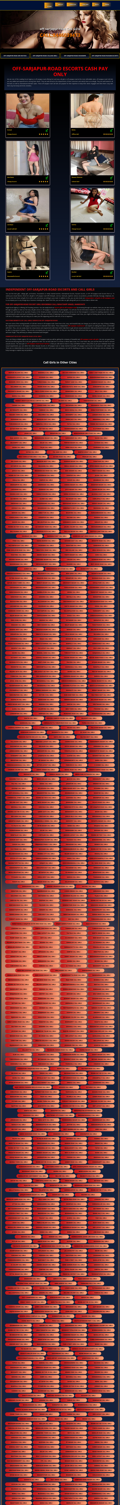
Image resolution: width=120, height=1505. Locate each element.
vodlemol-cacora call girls (46, 1413)
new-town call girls (73, 614)
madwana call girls (101, 413)
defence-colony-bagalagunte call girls (87, 1254)
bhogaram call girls (73, 1212)
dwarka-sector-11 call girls (18, 1193)
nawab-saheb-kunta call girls (101, 1455)
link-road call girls (101, 1137)
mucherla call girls (73, 1282)
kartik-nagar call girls (74, 511)
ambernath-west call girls (73, 413)
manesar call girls (46, 1492)
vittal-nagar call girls (19, 1179)
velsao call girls (73, 633)
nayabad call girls (73, 1044)
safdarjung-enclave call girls (73, 1361)
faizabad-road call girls (101, 1469)
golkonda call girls (18, 801)
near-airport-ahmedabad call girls (60, 1263)
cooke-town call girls (18, 1319)
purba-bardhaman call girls (101, 1245)
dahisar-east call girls (18, 745)
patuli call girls (73, 329)
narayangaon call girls (18, 497)
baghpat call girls (18, 553)
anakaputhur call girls (46, 1380)
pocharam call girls (73, 773)
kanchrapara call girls (18, 600)
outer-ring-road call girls (74, 1105)
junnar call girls (101, 1291)
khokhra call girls (46, 932)
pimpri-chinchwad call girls (46, 834)
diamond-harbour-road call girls (32, 1324)
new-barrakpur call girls (46, 581)
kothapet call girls (18, 563)
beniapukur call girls (101, 778)
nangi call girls (73, 731)
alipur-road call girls (101, 1343)
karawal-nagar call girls (46, 1133)
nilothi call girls (46, 852)
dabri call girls (46, 1282)
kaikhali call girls (46, 1268)
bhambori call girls (73, 1380)
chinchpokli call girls (18, 838)
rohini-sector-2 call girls (18, 381)
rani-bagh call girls (46, 969)
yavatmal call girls (18, 460)
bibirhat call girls (74, 553)
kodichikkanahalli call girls (73, 768)
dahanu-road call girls (101, 997)
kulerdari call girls (46, 511)
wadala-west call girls (18, 1441)
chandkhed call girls (101, 988)
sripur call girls (87, 1203)
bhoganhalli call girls (45, 586)
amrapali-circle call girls (46, 329)
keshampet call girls (73, 320)
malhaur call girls (46, 651)
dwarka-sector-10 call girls (46, 1277)
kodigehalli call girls (18, 544)
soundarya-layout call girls (18, 282)
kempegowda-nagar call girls (46, 1217)
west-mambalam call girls (73, 1034)
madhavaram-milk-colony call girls (55, 1151)
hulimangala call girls (73, 1427)
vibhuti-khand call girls (46, 862)
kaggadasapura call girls (46, 1488)
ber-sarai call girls (18, 722)
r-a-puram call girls (101, 334)
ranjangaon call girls (18, 899)
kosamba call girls (101, 693)
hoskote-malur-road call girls (32, 1259)
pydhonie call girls (101, 614)
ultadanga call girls (101, 848)
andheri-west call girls (18, 1249)
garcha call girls (73, 609)
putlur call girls (18, 1147)
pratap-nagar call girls (101, 577)
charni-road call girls (73, 647)
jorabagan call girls (18, 1025)
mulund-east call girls (18, 708)
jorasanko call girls (73, 1422)
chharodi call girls (101, 969)
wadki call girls (63, 974)
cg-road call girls (101, 348)
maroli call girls (18, 301)
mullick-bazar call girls (73, 437)
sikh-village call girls (73, 455)
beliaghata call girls (46, 479)
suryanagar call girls (18, 493)
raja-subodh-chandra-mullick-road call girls (32, 992)
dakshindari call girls (60, 1259)
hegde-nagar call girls (101, 1357)
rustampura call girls (46, 516)
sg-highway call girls (73, 778)
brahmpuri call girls (101, 703)
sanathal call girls (46, 1240)
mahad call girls (88, 1324)
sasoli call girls (46, 1408)
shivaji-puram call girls (19, 904)
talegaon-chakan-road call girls (60, 955)
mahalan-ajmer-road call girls (19, 1105)
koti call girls (46, 843)
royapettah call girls (101, 661)
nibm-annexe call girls (63, 1189)
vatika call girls (32, 357)
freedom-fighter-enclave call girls (32, 642)
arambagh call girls (101, 385)
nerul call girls (101, 1287)
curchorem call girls (18, 871)
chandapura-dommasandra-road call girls (90, 1151)
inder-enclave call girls (46, 684)
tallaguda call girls (18, 647)
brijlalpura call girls (18, 1338)
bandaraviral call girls (101, 745)
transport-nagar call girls (101, 497)
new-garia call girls (74, 479)
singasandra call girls (18, 1371)
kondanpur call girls (101, 292)
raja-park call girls (73, 885)
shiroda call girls (46, 871)
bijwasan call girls (18, 922)
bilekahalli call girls (46, 1399)
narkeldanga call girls (18, 820)
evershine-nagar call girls (46, 465)
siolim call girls (46, 736)
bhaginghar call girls (46, 413)
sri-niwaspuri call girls (18, 1240)
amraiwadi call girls (101, 796)
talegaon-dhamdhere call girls (25, 1151)
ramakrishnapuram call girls (101, 282)
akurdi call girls (73, 577)
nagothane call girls (18, 1408)
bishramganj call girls (73, 1119)
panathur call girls (101, 367)
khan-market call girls (46, 1114)
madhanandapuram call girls (101, 862)
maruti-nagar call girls (46, 488)
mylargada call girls (46, 693)
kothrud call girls (93, 992)
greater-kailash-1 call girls (46, 946)
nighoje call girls (46, 894)
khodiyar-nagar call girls (101, 390)
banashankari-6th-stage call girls (60, 474)
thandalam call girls (73, 834)
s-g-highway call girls (73, 843)
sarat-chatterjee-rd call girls (101, 278)
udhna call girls (73, 497)
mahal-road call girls (73, 675)
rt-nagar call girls (73, 1347)
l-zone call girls (46, 633)
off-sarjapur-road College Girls (45, 56)
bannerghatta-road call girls (73, 880)
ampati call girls (59, 1184)
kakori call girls (18, 427)
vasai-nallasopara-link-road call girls (32, 876)
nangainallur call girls (46, 1053)
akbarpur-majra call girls (18, 726)
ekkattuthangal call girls (46, 549)
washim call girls (88, 1100)
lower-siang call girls (73, 1193)
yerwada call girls (46, 1161)
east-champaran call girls (32, 1203)
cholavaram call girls (101, 1380)
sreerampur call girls (18, 390)
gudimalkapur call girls (73, 1095)
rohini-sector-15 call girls (73, 1291)
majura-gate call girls (18, 577)
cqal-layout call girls (46, 838)
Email (106, 4)
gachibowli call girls (18, 404)
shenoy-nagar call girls (101, 409)
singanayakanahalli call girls (18, 479)
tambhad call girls (46, 315)
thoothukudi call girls (101, 530)
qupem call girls (73, 282)
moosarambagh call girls (101, 432)
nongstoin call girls (18, 862)
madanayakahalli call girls (88, 1020)
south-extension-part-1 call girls (87, 1226)
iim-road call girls (101, 1086)
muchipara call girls (73, 311)
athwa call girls (18, 1137)
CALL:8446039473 (60, 35)
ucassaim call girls (73, 1245)
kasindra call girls (46, 301)
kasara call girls (46, 848)
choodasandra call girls (73, 1268)
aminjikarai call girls (18, 1473)
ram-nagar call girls (101, 843)
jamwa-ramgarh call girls (46, 595)
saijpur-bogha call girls (18, 1217)
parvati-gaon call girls (18, 824)
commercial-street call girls (18, 703)
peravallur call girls (101, 852)
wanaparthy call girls (58, 1091)
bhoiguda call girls (101, 1147)
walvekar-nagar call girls (101, 605)
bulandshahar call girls (18, 759)
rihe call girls (73, 1483)
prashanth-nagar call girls (18, 296)
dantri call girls (30, 623)
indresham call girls (46, 605)
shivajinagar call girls (18, 1287)
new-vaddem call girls (46, 530)
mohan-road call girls (18, 941)
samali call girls (73, 764)
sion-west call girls (46, 820)
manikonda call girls (73, 296)
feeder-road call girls (46, 292)
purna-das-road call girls (92, 628)
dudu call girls (101, 460)
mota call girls (74, 1338)
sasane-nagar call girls (73, 563)
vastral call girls (89, 792)
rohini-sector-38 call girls (101, 806)
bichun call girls (101, 866)
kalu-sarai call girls (46, 1105)
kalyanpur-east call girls (18, 451)
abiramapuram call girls (46, 1389)
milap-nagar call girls (73, 530)
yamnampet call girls (101, 516)
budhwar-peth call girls (46, 437)
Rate (94, 4)
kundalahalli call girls (18, 423)
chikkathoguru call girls (46, 399)
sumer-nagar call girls (101, 1352)
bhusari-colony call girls (101, 1006)
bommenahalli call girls (87, 1310)
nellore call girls (62, 1081)
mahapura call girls (58, 339)
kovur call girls (73, 385)
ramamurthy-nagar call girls (101, 656)
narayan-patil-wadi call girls (73, 292)
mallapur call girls (101, 946)
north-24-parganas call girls (101, 591)
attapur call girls (46, 1287)
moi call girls (73, 824)
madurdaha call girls (73, 1231)
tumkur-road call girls (101, 834)
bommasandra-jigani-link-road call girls (87, 1142)
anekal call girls (101, 1347)
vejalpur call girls (31, 1091)
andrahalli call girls (73, 908)
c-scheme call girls (101, 670)
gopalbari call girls (101, 1483)
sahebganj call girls (27, 628)
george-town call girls (18, 1067)
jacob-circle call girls (73, 1371)
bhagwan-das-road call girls (46, 376)
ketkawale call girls (101, 1464)
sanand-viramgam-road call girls (60, 792)
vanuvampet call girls (61, 1431)
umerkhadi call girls (18, 409)
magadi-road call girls (73, 1366)
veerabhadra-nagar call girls (46, 343)
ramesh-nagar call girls (101, 1436)
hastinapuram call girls (90, 974)
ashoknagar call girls (101, 908)
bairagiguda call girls (30, 792)
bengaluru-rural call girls (46, 1333)
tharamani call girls (101, 782)
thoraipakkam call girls (18, 736)
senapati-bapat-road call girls (101, 675)
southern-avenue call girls (56, 1072)
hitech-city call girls (18, 764)
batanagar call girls (46, 964)
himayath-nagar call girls (46, 539)
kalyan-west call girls (89, 642)
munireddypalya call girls (46, 1030)
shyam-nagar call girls (73, 1399)
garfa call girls (101, 665)
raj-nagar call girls (73, 404)
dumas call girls (46, 1137)
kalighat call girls (18, 857)
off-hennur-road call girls (73, 983)
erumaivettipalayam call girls (73, 1235)
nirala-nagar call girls (73, 371)
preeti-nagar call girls (101, 376)
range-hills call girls (101, 1119)
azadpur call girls (101, 950)
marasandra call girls (46, 1109)
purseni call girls (73, 1062)
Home (40, 6)
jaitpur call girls (73, 1030)
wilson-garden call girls (46, 890)
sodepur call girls (74, 381)
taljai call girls (46, 353)
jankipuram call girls (90, 1263)
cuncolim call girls (46, 722)
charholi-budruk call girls (18, 633)
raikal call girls (46, 689)
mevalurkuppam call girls (18, 778)
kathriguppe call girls (18, 315)
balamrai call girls (101, 539)
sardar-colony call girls (101, 913)
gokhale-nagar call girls (46, 563)
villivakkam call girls (46, 507)
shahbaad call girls (29, 441)
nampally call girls (73, 549)
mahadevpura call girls (46, 698)
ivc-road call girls (87, 637)
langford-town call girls (46, 1338)
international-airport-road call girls (32, 1189)
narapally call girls (101, 572)
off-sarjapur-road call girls (89, 244)
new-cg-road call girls (73, 1058)
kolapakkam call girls (73, 787)
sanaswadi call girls (18, 502)
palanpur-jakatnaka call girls (18, 848)
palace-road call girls (101, 708)
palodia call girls (73, 567)
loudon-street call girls (18, 1119)
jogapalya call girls (46, 661)
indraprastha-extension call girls (87, 1016)
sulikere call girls (74, 469)
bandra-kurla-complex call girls (32, 1221)
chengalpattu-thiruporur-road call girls (60, 628)
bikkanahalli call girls (101, 722)
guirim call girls (73, 1319)
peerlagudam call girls (73, 493)
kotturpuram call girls (101, 1492)
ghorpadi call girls (73, 1109)
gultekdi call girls (18, 932)
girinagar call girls (101, 773)
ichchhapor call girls (88, 1039)
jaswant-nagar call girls (73, 904)
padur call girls (18, 787)
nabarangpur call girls (18, 773)
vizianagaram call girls (73, 334)
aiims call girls (101, 1034)
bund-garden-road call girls (74, 1170)
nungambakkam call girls (101, 418)
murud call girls (46, 1445)
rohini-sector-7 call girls (101, 740)
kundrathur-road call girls (73, 810)
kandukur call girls (101, 451)
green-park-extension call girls (87, 679)
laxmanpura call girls (18, 619)
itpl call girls (46, 1366)
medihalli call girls (18, 712)
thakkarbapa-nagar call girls (101, 647)
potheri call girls (18, 1006)
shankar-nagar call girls (101, 287)
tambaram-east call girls (18, 1422)
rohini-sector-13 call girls (18, 1235)
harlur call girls (101, 427)
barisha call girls (18, 418)
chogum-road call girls (101, 904)
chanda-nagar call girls (46, 1170)
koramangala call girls (101, 1282)
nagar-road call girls (46, 787)
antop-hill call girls (18, 1086)
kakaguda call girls (31, 1020)
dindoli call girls (73, 988)
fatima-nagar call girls (18, 483)
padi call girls (101, 1123)
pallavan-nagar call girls (101, 633)
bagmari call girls (74, 1128)
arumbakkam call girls (18, 1231)
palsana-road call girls (18, 1413)
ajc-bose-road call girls (46, 885)
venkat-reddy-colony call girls (32, 1207)
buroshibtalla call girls (46, 572)
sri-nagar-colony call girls (73, 922)
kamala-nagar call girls (59, 679)
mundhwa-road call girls (73, 619)
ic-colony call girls (18, 1170)
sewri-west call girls (73, 1217)
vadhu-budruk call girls (46, 446)
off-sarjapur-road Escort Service (38, 249)
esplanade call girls (46, 1156)
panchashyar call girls (92, 306)
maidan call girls (46, 525)
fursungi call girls (18, 1161)
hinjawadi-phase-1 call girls (46, 750)
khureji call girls (101, 1445)
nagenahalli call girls (46, 591)
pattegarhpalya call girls (73, 913)
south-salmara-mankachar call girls (30, 1315)
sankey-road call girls (73, 1067)
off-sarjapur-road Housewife (75, 56)
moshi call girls (101, 717)
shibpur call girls (73, 857)
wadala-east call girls (18, 1469)
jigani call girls (30, 339)
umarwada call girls (46, 390)
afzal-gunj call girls (18, 586)
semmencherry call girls (101, 1450)
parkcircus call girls (74, 670)
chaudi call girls (18, 750)
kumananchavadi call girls (29, 1072)
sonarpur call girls (46, 423)
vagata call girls (101, 927)
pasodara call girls (18, 866)
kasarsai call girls (18, 1492)
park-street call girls (73, 1165)
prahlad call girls (89, 362)
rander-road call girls (73, 1048)
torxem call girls (101, 1273)
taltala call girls (74, 838)
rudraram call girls (18, 325)
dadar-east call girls (60, 1100)
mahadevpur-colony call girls (46, 745)
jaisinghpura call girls (46, 1062)
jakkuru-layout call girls (73, 740)
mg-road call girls (18, 978)
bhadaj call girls (101, 759)
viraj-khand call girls (63, 876)
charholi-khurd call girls (18, 1212)
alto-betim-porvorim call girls (46, 1473)
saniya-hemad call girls (46, 675)
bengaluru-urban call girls (18, 1133)
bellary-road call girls (46, 1436)
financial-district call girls (73, 1179)
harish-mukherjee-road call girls (32, 1039)
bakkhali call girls (46, 609)
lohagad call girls (101, 1105)
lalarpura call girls (46, 614)
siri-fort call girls (18, 1034)
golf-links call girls (101, 553)
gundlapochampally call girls (101, 764)
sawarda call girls (46, 502)
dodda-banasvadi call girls (73, 894)
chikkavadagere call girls (18, 1175)
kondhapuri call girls (101, 1305)
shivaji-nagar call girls (18, 1062)
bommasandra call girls (101, 1235)
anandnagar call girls (101, 1025)
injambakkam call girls (46, 796)
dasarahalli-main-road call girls (87, 1091)
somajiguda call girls (46, 866)
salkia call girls (101, 343)
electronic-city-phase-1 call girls (60, 1020)
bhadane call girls (18, 530)
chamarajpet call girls (101, 1067)
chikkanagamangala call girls (18, 670)
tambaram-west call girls (46, 1441)
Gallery (82, 4)
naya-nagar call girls (46, 708)
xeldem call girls (65, 306)
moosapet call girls (18, 1277)
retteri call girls (46, 334)
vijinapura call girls (18, 796)
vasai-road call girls (46, 922)
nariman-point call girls (56, 441)
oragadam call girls (73, 750)
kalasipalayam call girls (73, 516)
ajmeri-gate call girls (46, 717)
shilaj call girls (18, 385)
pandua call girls (101, 1198)
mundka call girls (101, 423)
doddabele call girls (18, 969)
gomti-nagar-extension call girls (32, 1431)
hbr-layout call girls (73, 941)
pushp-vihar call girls (18, 843)
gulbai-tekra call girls (46, 1006)
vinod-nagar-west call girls (18, 609)
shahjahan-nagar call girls (18, 1245)
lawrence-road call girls (73, 1273)
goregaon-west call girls (60, 1203)
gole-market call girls (46, 988)
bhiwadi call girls (73, 535)
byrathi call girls (73, 1436)
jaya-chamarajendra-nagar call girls (87, 1072)
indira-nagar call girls (101, 301)
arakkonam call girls (18, 913)
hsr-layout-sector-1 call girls (46, 577)
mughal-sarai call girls (46, 558)
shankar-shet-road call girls (73, 806)
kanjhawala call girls (101, 558)
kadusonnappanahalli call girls (30, 1263)
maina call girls (18, 353)
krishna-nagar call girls (18, 465)
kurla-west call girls (46, 782)
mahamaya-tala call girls (101, 311)
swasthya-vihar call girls (46, 455)
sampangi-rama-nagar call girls (87, 1385)
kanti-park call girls (46, 567)
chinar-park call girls (56, 1254)
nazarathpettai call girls (18, 768)
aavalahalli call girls (101, 941)
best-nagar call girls (101, 1441)
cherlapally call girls (101, 404)
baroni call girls (46, 1231)
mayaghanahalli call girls (18, 885)
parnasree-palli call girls (91, 1189)
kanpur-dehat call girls (87, 357)
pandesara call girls (46, 904)
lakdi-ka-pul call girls (18, 806)
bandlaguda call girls (87, 1076)
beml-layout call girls (101, 1361)
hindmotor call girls (101, 689)
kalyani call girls (73, 423)
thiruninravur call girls (18, 329)
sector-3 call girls (46, 600)
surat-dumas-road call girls (18, 927)
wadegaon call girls (46, 1455)
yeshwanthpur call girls (101, 1179)
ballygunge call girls (18, 437)
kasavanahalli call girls (46, 1427)
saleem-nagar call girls (101, 1394)
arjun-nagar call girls (18, 521)
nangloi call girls (19, 1030)
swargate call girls (73, 595)
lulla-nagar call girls (73, 539)
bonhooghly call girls (101, 549)
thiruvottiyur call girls (73, 558)
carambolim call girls (101, 1217)
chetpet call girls (46, 899)
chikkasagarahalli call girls (101, 521)
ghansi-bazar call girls (74, 946)
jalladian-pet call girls (73, 1156)
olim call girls (18, 960)
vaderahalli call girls (73, 572)
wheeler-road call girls (73, 1413)
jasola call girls (18, 376)
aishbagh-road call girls (101, 465)
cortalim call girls (46, 740)
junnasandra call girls (18, 656)
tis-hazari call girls (28, 1254)
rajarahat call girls (46, 960)
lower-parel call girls (46, 311)
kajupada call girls (73, 1464)
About (53, 4)
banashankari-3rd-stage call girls (54, 1417)
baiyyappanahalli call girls (73, 890)
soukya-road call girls (89, 1431)
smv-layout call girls (101, 1133)
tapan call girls (101, 1053)
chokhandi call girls (101, 1161)
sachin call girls (46, 1193)
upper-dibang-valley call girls (101, 371)
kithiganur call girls (46, 1450)
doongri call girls (46, 282)
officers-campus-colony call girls (60, 623)
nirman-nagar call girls (73, 605)
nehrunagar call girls (73, 1296)
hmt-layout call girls (101, 1011)
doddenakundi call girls (101, 619)
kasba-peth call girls (73, 1488)
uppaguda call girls (46, 857)
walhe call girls (46, 1357)
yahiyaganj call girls (74, 997)
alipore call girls (73, 1147)
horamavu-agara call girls (73, 427)
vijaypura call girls (18, 1011)
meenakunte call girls (73, 717)
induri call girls (101, 1156)
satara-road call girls (62, 362)
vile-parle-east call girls (101, 600)
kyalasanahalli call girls (18, 1450)
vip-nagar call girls (46, 665)
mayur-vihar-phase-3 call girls (101, 563)
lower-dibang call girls (73, 796)
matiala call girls (74, 502)
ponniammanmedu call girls (18, 1165)
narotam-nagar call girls (73, 820)
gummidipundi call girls (61, 1221)
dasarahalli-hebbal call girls (46, 726)
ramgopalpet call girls (101, 815)
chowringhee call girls (46, 409)
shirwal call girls (101, 1371)
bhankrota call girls (60, 637)
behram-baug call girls (25, 1417)
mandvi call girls (101, 750)
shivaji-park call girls (101, 488)
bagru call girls (101, 1249)
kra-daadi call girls (18, 367)
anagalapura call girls (101, 1389)
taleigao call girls (73, 745)
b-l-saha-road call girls (101, 768)
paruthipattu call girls (73, 1403)
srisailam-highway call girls (18, 852)
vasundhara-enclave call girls (101, 1422)
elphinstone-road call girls (46, 997)
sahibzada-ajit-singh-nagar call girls (87, 441)
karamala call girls (45, 278)
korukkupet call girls (101, 684)
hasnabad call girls (46, 451)
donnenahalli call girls (101, 1399)
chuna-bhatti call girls (31, 1226)
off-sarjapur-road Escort (76, 231)
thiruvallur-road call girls (18, 1333)
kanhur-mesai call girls (101, 1296)
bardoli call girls (101, 581)
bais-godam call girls (73, 376)
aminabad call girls (101, 651)
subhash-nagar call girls (46, 908)
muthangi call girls (46, 801)
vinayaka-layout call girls (46, 647)
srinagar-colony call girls (18, 1305)
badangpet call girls (101, 871)
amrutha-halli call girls (60, 1207)
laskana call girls (46, 1305)
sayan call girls (73, 1287)
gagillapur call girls (101, 1165)
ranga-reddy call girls (101, 820)
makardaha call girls (46, 1119)
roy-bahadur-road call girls (101, 507)
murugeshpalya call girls (101, 1030)
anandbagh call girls (73, 1455)
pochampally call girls (18, 595)
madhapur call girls (31, 679)
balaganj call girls (46, 371)
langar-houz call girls (101, 320)
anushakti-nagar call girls (73, 488)
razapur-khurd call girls (46, 535)
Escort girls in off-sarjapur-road (66, 213)
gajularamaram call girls (96, 829)
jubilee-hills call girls (73, 722)
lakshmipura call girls (18, 511)
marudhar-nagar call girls (45, 1422)
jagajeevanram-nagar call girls (32, 1100)
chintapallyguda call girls (46, 1086)
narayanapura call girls (73, 1394)
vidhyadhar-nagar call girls (73, 409)
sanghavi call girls (101, 1170)
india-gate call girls (46, 1025)
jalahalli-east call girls (101, 399)
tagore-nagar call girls (73, 1333)
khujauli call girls (101, 731)
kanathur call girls (73, 1469)
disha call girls (18, 1128)
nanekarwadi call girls (101, 880)
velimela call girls (73, 1002)
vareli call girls (29, 1478)
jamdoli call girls (101, 1403)
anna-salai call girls (73, 353)
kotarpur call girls (18, 371)
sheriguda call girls (18, 1343)
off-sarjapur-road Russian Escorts (105, 56)
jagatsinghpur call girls (45, 1235)
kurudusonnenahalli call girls (73, 586)
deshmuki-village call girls (73, 801)
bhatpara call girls (18, 1361)
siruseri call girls (101, 1277)
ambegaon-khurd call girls (73, 960)
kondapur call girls (59, 1310)
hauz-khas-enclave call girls (101, 936)
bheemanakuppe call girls (45, 493)
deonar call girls (46, 913)
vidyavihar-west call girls (46, 469)
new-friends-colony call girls (101, 1231)
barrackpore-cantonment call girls (32, 1081)
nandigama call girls (73, 736)
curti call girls (46, 1179)
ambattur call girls (46, 418)
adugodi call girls (66, 992)
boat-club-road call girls (46, 1361)
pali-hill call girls (18, 689)
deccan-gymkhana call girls (73, 278)
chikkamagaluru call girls (101, 1488)
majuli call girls (46, 544)
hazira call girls (18, 558)
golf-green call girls (101, 899)
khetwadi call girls (73, 1352)
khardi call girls (61, 1324)
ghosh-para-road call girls (101, 1375)
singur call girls (101, 1048)
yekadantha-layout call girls (101, 932)
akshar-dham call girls (18, 1483)
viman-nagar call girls (73, 1086)
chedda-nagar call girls (73, 390)
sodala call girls (73, 1459)
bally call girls (101, 296)
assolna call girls (18, 1389)
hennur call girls (55, 1142)
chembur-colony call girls (18, 675)
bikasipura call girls (18, 665)
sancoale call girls (46, 712)
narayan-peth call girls (73, 712)
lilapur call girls (73, 661)
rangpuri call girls (101, 698)
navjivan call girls (73, 1329)
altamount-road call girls (46, 432)
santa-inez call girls (62, 642)
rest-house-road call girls (101, 469)
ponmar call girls (18, 1357)
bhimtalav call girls (18, 740)
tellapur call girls (46, 1095)
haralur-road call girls (101, 1338)
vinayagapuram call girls (18, 1375)
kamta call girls (30, 1016)
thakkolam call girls (46, 1352)
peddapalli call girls (18, 918)
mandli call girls (74, 1473)
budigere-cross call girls (18, 287)
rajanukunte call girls (18, 950)
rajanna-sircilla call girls (46, 1403)
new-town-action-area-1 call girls (32, 362)
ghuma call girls (73, 866)
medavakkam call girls (46, 1048)
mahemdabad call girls (18, 469)
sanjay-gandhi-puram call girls (68, 829)
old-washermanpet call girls (18, 1366)
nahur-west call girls (18, 894)
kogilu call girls (73, 521)
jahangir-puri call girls (74, 950)
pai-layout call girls (46, 553)
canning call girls (18, 1296)
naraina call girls (19, 1282)
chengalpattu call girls (73, 852)
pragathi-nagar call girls (18, 1058)
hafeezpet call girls (73, 726)
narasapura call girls (18, 1002)
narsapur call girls (101, 525)
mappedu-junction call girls (101, 437)
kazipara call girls (46, 1347)
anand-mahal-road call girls (46, 1375)
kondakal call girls (73, 815)
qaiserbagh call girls (46, 381)
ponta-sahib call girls (101, 1333)
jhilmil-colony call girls (73, 432)
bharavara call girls (32, 1184)
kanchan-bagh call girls (18, 810)
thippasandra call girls (46, 521)
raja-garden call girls (18, 343)
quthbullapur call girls (46, 1034)
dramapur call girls (18, 572)
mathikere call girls (101, 1114)
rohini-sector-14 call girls (101, 1329)
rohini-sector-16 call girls (88, 1207)
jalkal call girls (101, 381)
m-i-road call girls (46, 941)
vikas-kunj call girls (18, 525)
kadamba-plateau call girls (73, 591)
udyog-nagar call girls (73, 651)
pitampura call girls (46, 1291)
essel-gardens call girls (46, 1464)
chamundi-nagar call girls (73, 1240)
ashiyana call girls (73, 703)
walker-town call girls (18, 320)
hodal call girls (101, 511)
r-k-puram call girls (18, 754)
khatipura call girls (73, 1161)
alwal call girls (18, 614)
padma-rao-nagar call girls (101, 329)
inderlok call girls (73, 1408)
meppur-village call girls (18, 278)
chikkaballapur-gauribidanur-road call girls (89, 1417)
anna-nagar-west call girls (73, 693)
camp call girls (18, 1459)
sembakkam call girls (73, 1357)
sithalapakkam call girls (18, 988)
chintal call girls (101, 1175)
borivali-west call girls (18, 1352)
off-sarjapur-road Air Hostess (15, 56)
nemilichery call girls (101, 1427)
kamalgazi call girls (73, 325)
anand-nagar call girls (46, 460)
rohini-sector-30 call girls (61, 1315)
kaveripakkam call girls (18, 591)
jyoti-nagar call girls (73, 395)
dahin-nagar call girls (88, 1259)
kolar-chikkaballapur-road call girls (59, 1478)
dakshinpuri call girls (18, 651)
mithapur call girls (46, 778)
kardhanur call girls (73, 343)
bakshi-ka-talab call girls (46, 936)
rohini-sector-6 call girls (46, 703)
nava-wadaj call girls (73, 315)
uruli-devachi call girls (101, 455)
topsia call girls (18, 1268)
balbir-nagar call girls (73, 759)
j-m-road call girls (18, 936)
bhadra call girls (46, 1198)
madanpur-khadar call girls (101, 1408)
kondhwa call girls (101, 1459)
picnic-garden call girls (73, 1375)
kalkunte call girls (88, 623)
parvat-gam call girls (73, 287)
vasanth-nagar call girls (101, 479)
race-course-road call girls (46, 296)
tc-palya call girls (18, 731)
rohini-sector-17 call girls (101, 1095)
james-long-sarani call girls (46, 1212)
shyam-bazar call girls (18, 1380)
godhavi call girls (18, 413)
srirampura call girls (18, 539)
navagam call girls (46, 754)
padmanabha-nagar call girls (73, 1025)
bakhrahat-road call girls (32, 1076)
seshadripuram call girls (18, 1427)
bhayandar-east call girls (73, 507)
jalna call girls (74, 1492)
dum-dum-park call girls (73, 600)
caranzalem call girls (18, 1464)
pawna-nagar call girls (89, 955)
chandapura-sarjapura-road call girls (32, 974)
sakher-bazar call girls (101, 395)
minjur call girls (101, 1473)
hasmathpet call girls (89, 474)
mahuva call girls (28, 1142)
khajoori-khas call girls (46, 483)
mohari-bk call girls (73, 544)
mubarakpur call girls (46, 824)
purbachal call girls (18, 581)
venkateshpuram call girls (101, 315)
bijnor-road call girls (46, 1147)
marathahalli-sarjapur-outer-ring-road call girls (31, 829)
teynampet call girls (18, 661)
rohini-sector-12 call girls (73, 1441)
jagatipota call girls (46, 1011)
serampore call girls (73, 483)
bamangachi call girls (73, 1389)
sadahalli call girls (73, 932)
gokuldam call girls (101, 544)
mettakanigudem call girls (18, 1114)
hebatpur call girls (101, 857)
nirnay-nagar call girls (101, 595)
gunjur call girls (46, 768)
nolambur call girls (18, 292)
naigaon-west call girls (46, 367)
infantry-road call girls (101, 446)
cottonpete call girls (18, 1455)
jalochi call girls (73, 684)
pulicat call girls (46, 1123)
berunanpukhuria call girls (18, 1329)
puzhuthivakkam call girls (18, 549)
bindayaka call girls (46, 950)
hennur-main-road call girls (18, 880)
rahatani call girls (73, 451)
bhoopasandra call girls (46, 1343)
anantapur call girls (46, 1245)
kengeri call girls (46, 815)
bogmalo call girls (101, 885)
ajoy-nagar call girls (101, 1212)
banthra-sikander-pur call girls (59, 1301)
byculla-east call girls (46, 983)
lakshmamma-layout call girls (101, 493)
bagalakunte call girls (73, 1053)
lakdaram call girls (18, 395)
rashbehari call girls (46, 1296)
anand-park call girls (73, 1277)
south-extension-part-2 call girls (90, 1315)
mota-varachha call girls (73, 1114)
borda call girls (73, 1137)
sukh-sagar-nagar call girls (46, 880)
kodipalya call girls (18, 605)
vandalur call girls (73, 848)
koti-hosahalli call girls (18, 698)
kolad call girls (46, 348)
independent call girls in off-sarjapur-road (99, 203)
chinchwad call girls (90, 1478)
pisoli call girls (58, 1226)
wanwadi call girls (46, 395)
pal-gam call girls (60, 357)
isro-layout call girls (101, 1319)
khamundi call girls (61, 1039)
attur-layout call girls (46, 670)
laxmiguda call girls (18, 1445)
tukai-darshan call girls (87, 1184)
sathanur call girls (73, 525)
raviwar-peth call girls (18, 567)
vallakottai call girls (30, 955)
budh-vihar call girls (101, 1128)
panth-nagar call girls (74, 460)
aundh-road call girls (101, 1002)
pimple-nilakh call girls (46, 1128)
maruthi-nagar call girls (18, 1048)
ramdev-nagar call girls (46, 1058)
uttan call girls (18, 1109)
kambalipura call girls (46, 497)
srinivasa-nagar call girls (46, 1273)
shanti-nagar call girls (101, 960)
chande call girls (18, 311)
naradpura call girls (101, 502)
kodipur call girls (73, 918)
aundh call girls (30, 474)
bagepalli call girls (18, 1291)
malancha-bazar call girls (101, 535)
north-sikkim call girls (101, 838)
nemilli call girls (18, 1399)
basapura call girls (73, 418)
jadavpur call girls (58, 1016)
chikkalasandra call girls (46, 764)
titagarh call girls (18, 782)
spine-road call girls (101, 1413)
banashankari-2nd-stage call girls (87, 339)
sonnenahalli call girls (46, 1394)
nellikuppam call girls (46, 427)
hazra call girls (18, 983)
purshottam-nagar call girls (73, 1006)
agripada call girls (46, 619)
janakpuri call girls (73, 689)
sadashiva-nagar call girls (101, 810)
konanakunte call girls (73, 665)
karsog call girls (73, 782)
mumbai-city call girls (46, 759)
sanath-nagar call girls (31, 1301)
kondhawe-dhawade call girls (32, 637)
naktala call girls (101, 890)
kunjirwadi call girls (46, 918)
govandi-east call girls (74, 446)
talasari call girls (46, 810)
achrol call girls (73, 1123)
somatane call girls (18, 946)
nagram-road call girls (101, 483)
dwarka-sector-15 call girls (18, 717)
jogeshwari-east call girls (18, 1123)
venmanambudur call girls (73, 754)
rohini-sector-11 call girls (18, 1053)
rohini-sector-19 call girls (101, 754)
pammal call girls (101, 1044)
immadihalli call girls (101, 325)
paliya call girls (18, 1044)
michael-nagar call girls (101, 964)
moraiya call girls (46, 1459)
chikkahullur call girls (101, 1109)
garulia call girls (18, 1403)
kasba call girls (101, 1058)
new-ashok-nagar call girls (73, 1450)
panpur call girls (46, 385)
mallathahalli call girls (18, 1095)
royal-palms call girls (73, 1175)
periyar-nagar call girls (73, 348)
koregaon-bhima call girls (46, 1371)
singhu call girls (46, 978)
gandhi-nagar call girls (73, 1343)
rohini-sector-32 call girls (101, 978)
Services (67, 4)
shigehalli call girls (18, 1347)
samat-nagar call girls (74, 862)
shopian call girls (46, 806)
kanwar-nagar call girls (73, 367)
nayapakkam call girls (73, 1445)
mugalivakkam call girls (32, 1310)
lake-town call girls (18, 1436)
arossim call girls (73, 899)
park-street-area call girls (73, 1249)
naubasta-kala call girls (90, 1081)
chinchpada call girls (18, 997)
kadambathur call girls (18, 684)
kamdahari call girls (101, 894)
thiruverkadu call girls (18, 964)
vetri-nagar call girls (46, 731)
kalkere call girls (88, 1221)
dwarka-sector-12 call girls (73, 1011)
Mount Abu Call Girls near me (22, 1502)
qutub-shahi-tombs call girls (18, 488)
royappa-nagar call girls (101, 726)
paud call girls (46, 1002)
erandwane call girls (73, 301)
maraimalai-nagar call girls (73, 1133)
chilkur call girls (73, 465)
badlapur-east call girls (46, 773)
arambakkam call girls (73, 698)
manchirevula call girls (46, 1249)
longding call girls (18, 834)
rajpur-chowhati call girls (73, 936)
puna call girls (18, 446)
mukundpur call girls (101, 1366)
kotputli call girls (101, 787)
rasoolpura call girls (18, 507)
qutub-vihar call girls (18, 334)
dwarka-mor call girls (18, 399)
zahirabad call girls (101, 353)
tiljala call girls (101, 801)
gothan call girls (18, 908)
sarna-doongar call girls (73, 399)
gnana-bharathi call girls (101, 586)
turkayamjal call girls (46, 287)
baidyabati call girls (46, 1165)
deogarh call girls (88, 1301)
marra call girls (59, 1076)
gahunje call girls (18, 693)
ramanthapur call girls (18, 815)
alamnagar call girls (101, 922)
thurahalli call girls (73, 969)
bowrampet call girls (73, 927)
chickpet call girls (46, 1483)
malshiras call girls (46, 320)
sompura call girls (46, 1175)
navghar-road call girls (73, 978)
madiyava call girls (101, 1062)
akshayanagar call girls (18, 1488)
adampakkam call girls (18, 1156)
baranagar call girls (18, 1273)
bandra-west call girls (18, 535)
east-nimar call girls (59, 1385)
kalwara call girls (101, 1268)
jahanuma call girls (73, 708)
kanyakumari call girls (91, 876)
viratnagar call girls (101, 609)
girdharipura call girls (46, 656)
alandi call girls (46, 404)
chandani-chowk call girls (18, 516)
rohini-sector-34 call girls (18, 890)
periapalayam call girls (74, 656)
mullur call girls (46, 1329)
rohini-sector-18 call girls (46, 1067)
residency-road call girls (73, 964)
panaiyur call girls (46, 927)
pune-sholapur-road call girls (18, 455)
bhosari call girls (101, 736)
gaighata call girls (31, 1385)
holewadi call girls (18, 1394)
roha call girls (46, 1469)
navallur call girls (101, 1240)
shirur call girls (73, 1305)
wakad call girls (46, 1319)
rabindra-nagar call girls (74, 581)
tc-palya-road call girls (46, 1044)
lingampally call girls (101, 983)
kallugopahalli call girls (18, 1198)
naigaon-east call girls (46, 325)
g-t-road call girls (73, 871)
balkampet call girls (18, 348)
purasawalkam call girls (101, 824)
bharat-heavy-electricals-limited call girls (32, 306)
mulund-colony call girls (73, 1198)
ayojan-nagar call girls (101, 567)
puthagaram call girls (101, 1193)
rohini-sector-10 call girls (18, 432)
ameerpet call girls (101, 918)
